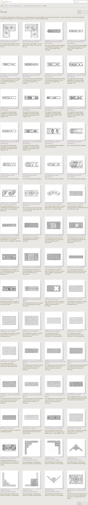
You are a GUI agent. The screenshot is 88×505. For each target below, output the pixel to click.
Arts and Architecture (16, 6)
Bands (45, 6)
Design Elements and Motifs (33, 6)
